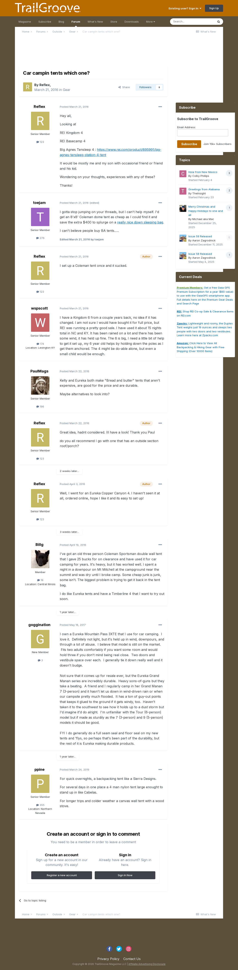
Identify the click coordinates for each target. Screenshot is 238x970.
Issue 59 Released (200, 236)
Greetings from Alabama (204, 189)
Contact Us (132, 959)
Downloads (132, 21)
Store (113, 21)
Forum (75, 23)
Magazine (25, 21)
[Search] (192, 21)
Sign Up (214, 8)
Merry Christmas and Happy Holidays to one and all (205, 211)
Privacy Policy (108, 959)
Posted (74, 106)
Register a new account (62, 875)
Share (124, 87)
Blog (61, 21)
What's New (95, 21)
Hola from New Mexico (202, 172)
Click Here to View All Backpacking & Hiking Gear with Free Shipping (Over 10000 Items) (200, 347)
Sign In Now (125, 875)
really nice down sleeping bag (140, 222)
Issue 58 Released (200, 253)
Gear (66, 90)
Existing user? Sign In (185, 8)
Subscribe (44, 21)
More (150, 21)
